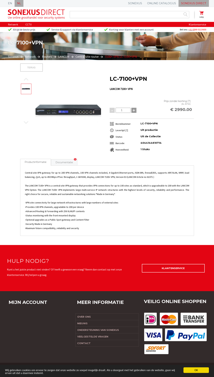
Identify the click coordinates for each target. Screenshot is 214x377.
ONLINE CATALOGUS (161, 3)
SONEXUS (135, 3)
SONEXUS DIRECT (193, 3)
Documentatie (64, 162)
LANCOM (63, 57)
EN (10, 3)
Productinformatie (35, 162)
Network (30, 57)
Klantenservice (197, 24)
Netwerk (13, 24)
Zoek (185, 14)
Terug (31, 67)
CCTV (28, 24)
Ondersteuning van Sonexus (98, 330)
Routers (47, 57)
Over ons (84, 316)
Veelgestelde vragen (92, 336)
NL (19, 3)
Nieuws (82, 323)
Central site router (87, 57)
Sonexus (13, 57)
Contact (84, 343)
